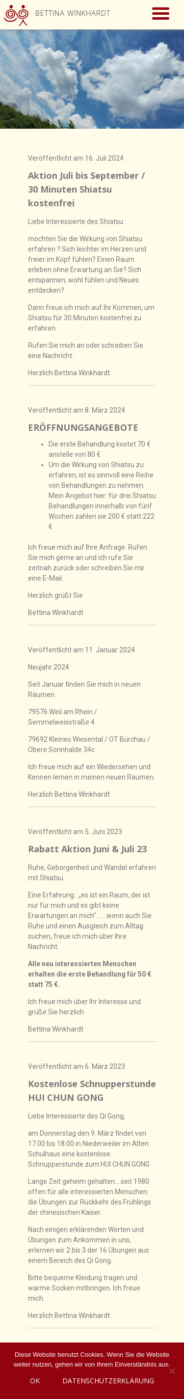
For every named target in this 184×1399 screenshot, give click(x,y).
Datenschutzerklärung (108, 1380)
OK (35, 1380)
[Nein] (172, 1371)
